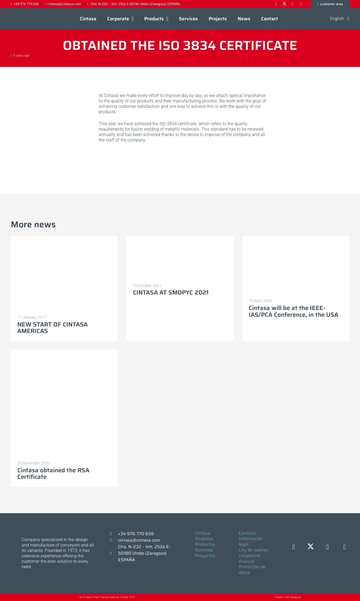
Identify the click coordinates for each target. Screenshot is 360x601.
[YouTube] (344, 547)
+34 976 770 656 (136, 533)
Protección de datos (252, 569)
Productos (205, 544)
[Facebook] (293, 547)
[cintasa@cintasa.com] (113, 540)
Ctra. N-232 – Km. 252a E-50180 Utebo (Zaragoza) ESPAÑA (144, 553)
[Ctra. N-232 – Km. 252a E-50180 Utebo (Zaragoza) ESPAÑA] (113, 553)
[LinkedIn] (327, 547)
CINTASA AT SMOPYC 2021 (171, 293)
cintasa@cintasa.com (139, 540)
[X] (310, 547)
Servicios (204, 550)
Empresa (204, 538)
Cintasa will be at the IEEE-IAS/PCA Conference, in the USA (293, 311)
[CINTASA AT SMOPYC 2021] (179, 257)
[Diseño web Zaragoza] (262, 597)
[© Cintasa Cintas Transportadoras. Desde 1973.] (73, 597)
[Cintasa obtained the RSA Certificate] (64, 403)
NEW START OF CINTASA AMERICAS (52, 328)
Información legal (251, 541)
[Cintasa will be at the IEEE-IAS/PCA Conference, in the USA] (295, 265)
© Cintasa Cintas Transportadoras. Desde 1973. (107, 597)
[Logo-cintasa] (23, 18)
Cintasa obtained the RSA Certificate (53, 474)
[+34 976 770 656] (113, 534)
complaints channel (249, 558)
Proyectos (205, 555)
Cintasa (202, 533)
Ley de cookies (253, 550)
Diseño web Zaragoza (288, 597)
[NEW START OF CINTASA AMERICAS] (64, 273)
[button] (131, 19)
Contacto (247, 533)
